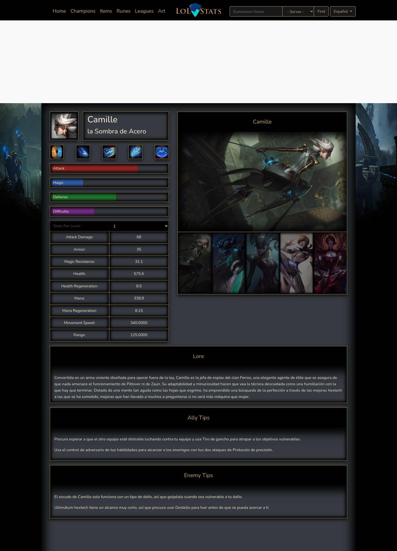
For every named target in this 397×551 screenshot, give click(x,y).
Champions (82, 11)
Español (341, 11)
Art (161, 11)
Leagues (144, 11)
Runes (124, 11)
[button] (57, 152)
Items (106, 11)
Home (60, 10)
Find (321, 11)
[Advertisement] (198, 61)
